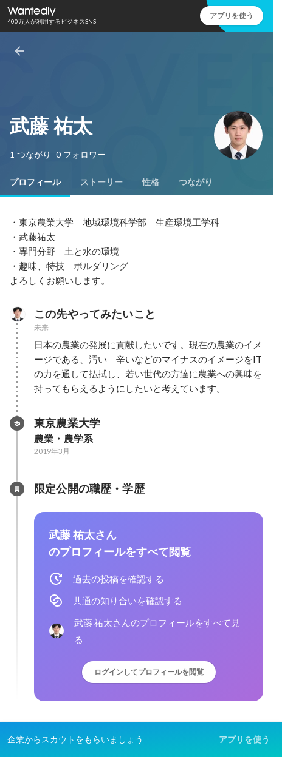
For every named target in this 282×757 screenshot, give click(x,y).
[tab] (35, 182)
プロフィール (35, 182)
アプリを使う (231, 15)
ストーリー (101, 182)
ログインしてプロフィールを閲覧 (149, 672)
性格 (150, 182)
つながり (196, 182)
